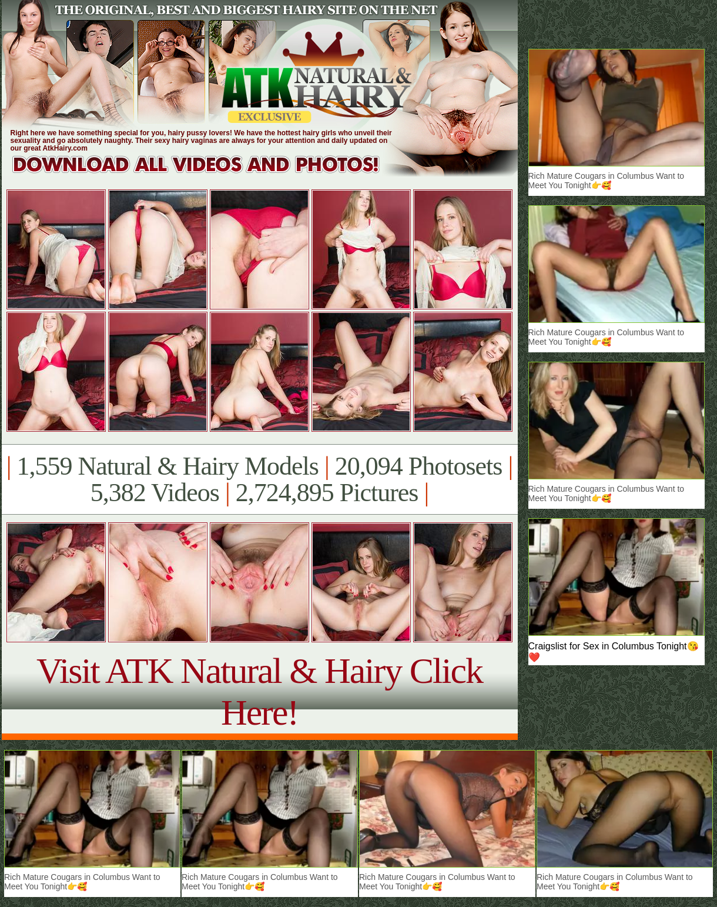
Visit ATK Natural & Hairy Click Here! (259, 691)
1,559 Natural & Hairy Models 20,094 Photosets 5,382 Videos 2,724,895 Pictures (259, 479)
